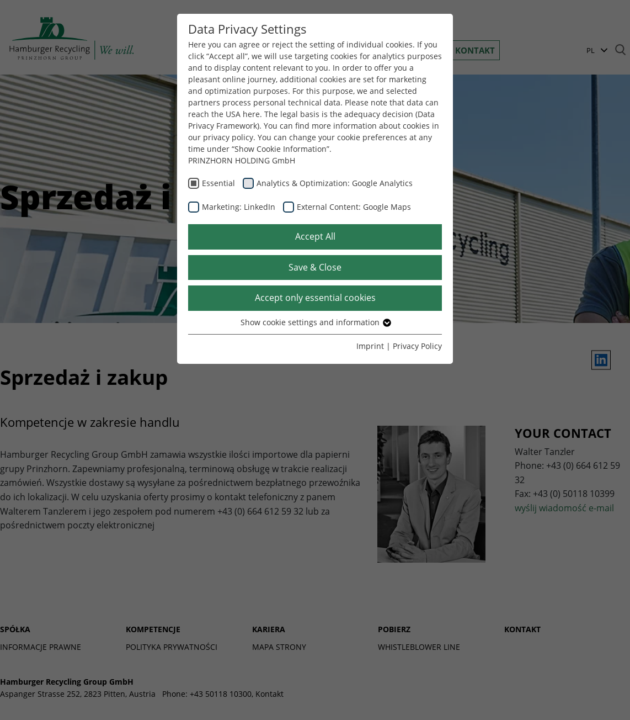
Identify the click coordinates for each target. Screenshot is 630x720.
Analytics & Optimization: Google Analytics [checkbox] (335, 183)
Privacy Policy (417, 346)
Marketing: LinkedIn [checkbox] (238, 207)
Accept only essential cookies (315, 298)
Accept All (315, 236)
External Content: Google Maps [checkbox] (354, 207)
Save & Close (315, 267)
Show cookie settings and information (315, 322)
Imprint (370, 346)
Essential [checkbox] (218, 183)
